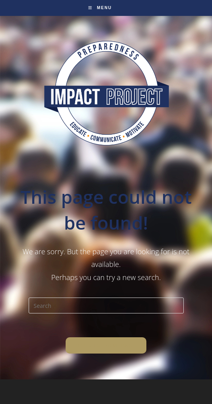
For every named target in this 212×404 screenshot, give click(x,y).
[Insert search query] (106, 305)
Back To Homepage (106, 345)
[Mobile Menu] (100, 8)
